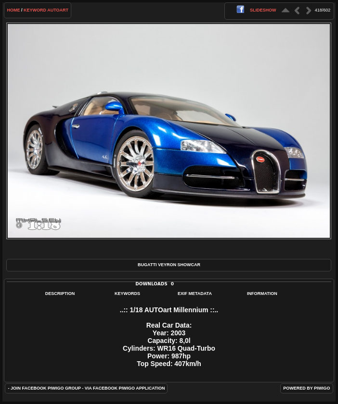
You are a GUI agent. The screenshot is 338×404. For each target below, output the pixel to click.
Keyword (35, 10)
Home (13, 10)
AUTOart (57, 10)
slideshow (263, 10)
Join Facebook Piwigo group (46, 388)
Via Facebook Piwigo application (125, 388)
